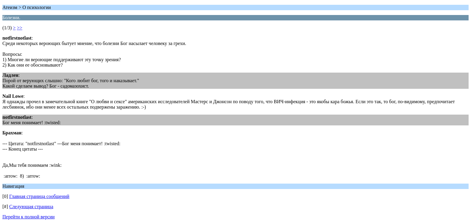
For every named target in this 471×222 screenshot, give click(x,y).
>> (19, 27)
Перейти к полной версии (28, 216)
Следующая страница (31, 206)
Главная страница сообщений (39, 196)
